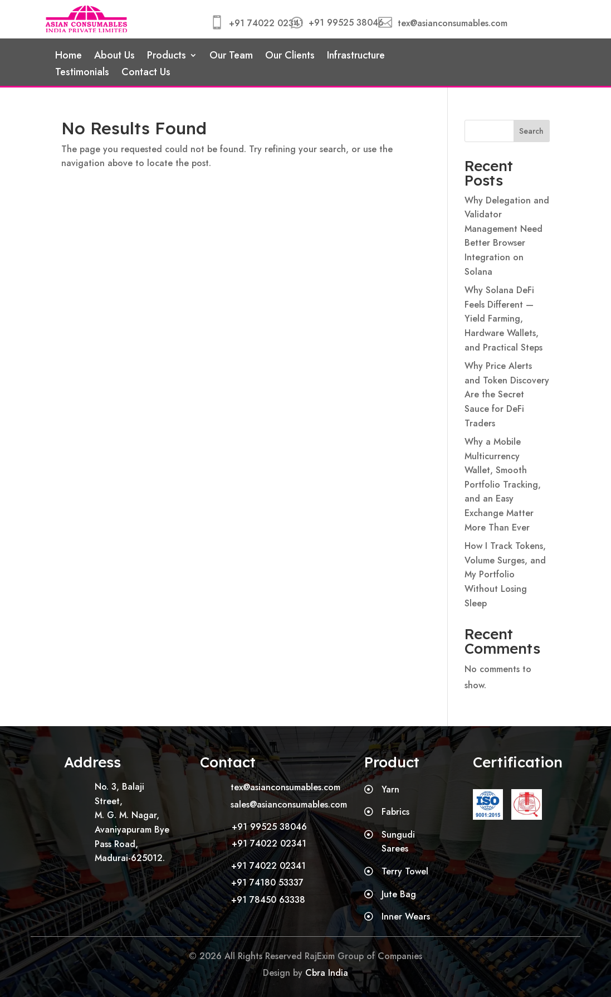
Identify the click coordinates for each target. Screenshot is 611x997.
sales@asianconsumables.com (289, 804)
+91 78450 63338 (268, 899)
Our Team (231, 56)
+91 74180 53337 (267, 882)
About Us (114, 56)
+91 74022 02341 (266, 23)
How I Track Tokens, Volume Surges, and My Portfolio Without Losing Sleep (505, 574)
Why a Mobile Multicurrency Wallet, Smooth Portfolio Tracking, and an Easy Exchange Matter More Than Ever (503, 484)
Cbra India (326, 972)
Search (531, 131)
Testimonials (82, 73)
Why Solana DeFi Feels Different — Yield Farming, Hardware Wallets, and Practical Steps (503, 318)
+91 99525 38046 (346, 22)
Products (166, 56)
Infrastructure (356, 56)
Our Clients (290, 56)
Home (68, 56)
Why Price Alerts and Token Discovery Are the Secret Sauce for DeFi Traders (507, 394)
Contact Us (145, 73)
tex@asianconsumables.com (452, 23)
